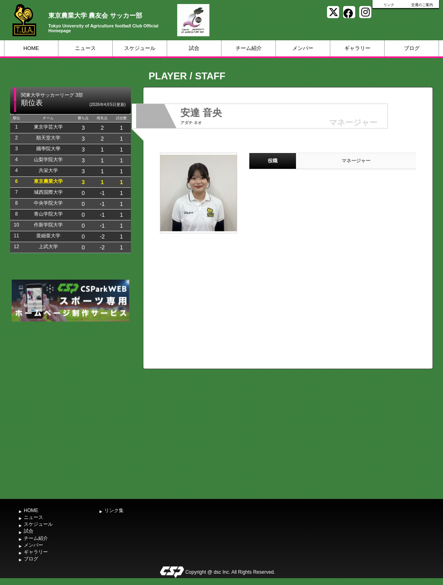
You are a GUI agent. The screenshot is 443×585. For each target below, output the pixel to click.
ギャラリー (357, 48)
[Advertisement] (75, 409)
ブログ (412, 48)
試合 (194, 48)
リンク (388, 5)
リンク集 (114, 510)
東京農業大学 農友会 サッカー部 (95, 15)
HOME (31, 48)
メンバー (302, 48)
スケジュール (139, 48)
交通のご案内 (422, 5)
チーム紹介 (249, 48)
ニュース (85, 48)
